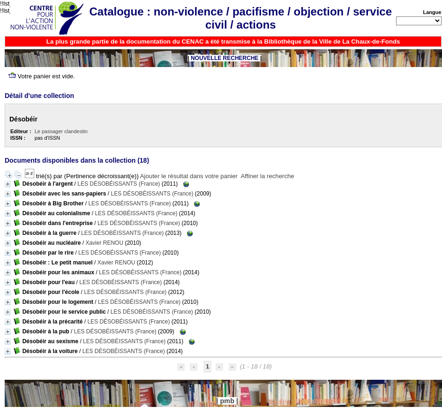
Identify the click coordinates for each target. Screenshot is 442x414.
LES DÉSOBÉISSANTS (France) (118, 184)
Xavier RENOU (104, 243)
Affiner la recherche (267, 176)
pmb (227, 401)
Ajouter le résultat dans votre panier (189, 176)
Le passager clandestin (61, 131)
